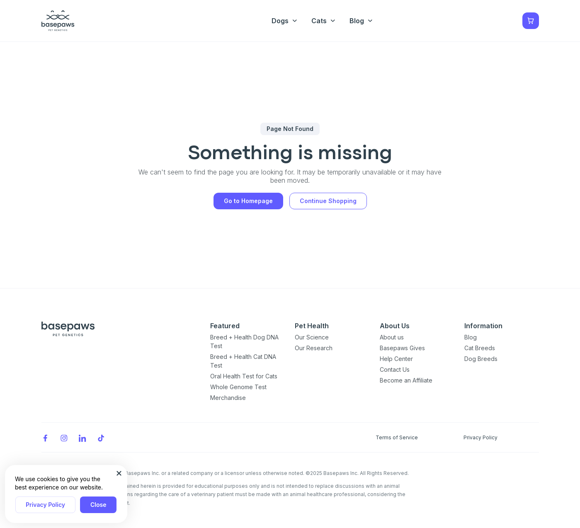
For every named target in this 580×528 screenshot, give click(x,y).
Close (98, 504)
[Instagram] (64, 437)
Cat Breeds (479, 347)
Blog (470, 337)
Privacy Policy (45, 504)
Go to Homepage (248, 200)
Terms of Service (397, 437)
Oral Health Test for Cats (243, 376)
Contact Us (395, 369)
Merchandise (228, 397)
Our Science (312, 337)
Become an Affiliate (406, 380)
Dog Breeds (480, 358)
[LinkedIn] (82, 437)
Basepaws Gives (402, 347)
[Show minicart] (530, 20)
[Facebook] (45, 437)
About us (392, 337)
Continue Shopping (328, 200)
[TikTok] (101, 437)
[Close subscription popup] (119, 473)
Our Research (313, 347)
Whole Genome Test (238, 386)
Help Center (396, 358)
